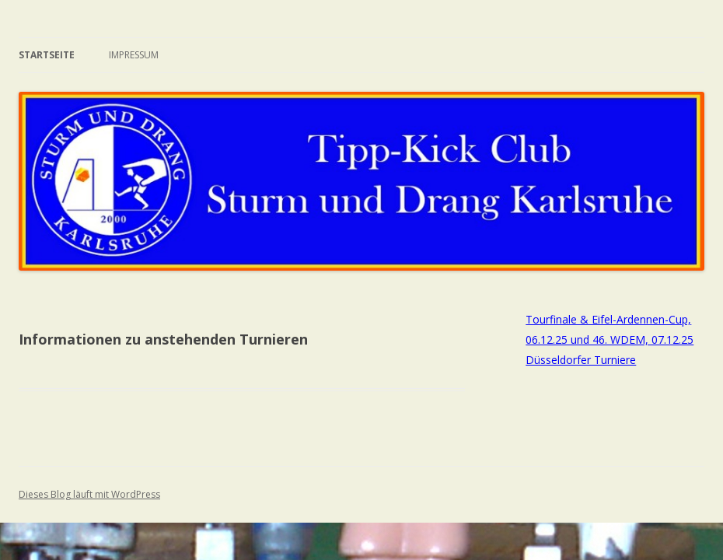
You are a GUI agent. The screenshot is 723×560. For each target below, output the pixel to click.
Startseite (47, 54)
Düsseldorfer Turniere (581, 359)
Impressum (134, 54)
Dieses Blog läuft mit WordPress (89, 494)
